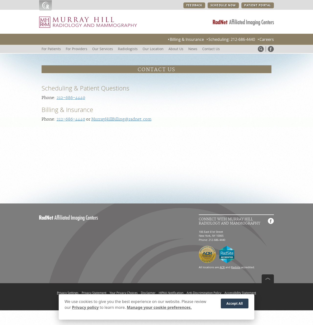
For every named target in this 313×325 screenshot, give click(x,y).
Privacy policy (85, 309)
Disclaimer (148, 293)
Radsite (235, 267)
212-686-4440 (70, 97)
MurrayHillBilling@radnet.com (121, 119)
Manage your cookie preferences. (159, 309)
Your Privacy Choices (124, 293)
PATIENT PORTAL (257, 5)
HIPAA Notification (171, 293)
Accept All (234, 305)
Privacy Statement (94, 293)
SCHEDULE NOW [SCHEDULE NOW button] (223, 5)
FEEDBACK (194, 5)
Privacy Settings (67, 293)
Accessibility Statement (240, 293)
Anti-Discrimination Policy (204, 293)
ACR (222, 267)
